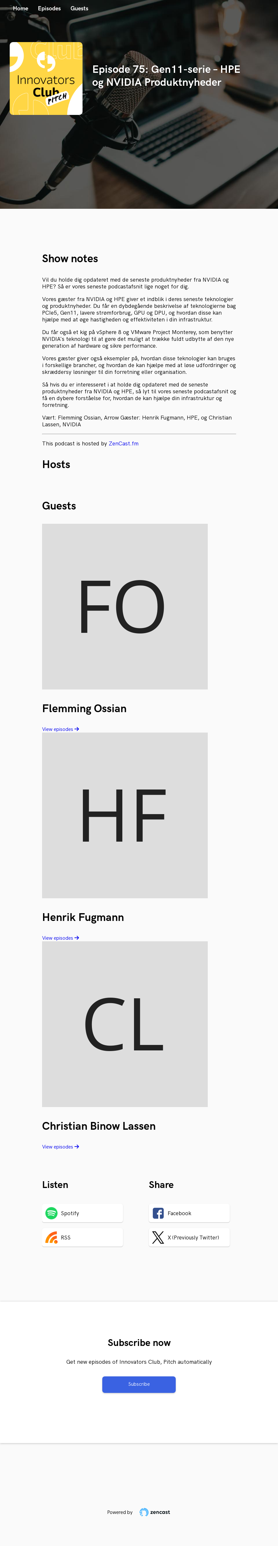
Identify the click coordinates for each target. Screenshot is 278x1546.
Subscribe (139, 1384)
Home (20, 8)
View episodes (60, 729)
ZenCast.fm (124, 443)
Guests (79, 8)
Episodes (49, 8)
